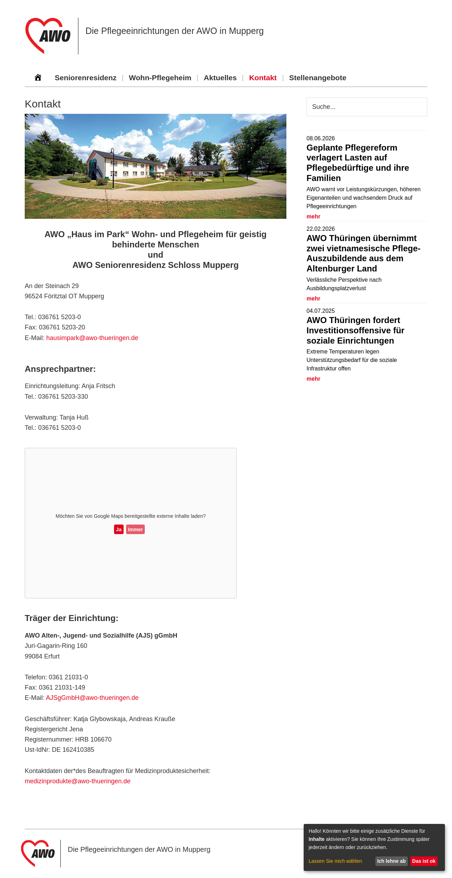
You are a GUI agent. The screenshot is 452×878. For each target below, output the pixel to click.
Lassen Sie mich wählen (335, 861)
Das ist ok (423, 861)
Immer (135, 529)
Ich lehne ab (391, 861)
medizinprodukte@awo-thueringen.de (77, 781)
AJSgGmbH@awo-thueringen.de (92, 697)
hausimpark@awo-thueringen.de (92, 337)
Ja (119, 529)
